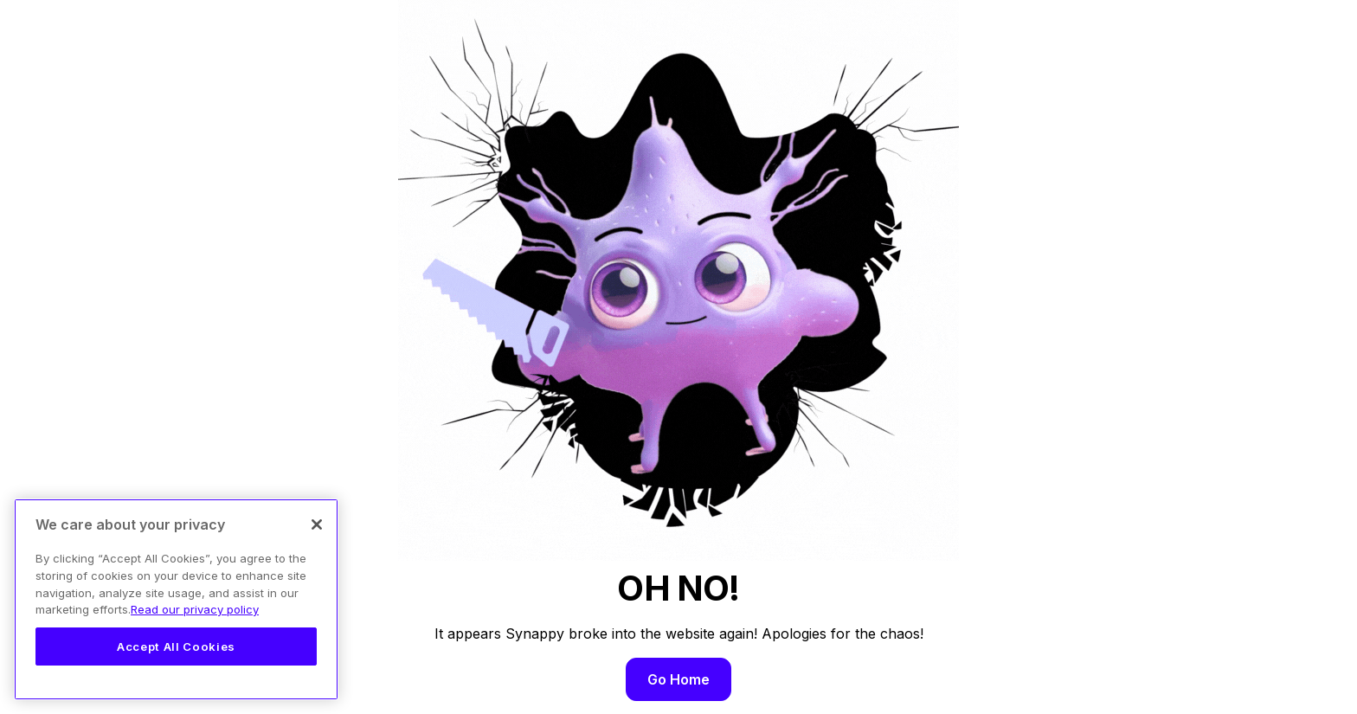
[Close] (317, 524)
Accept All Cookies (176, 646)
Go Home (678, 679)
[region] (176, 599)
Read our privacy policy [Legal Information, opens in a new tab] (195, 609)
